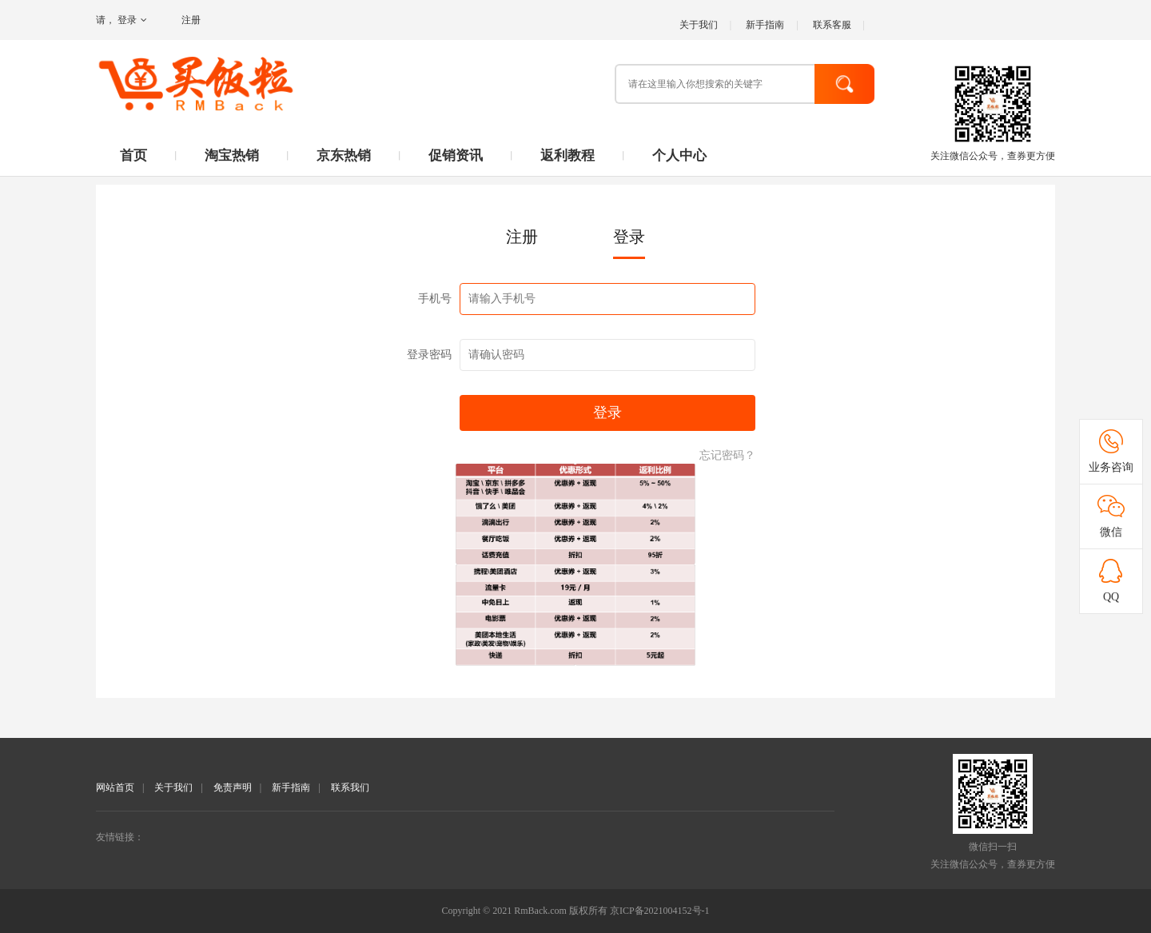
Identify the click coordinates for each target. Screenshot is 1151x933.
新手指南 (765, 24)
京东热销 (344, 155)
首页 (133, 155)
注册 (191, 20)
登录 (132, 20)
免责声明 (232, 787)
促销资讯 (455, 155)
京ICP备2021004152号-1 (660, 910)
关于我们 (698, 24)
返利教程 (567, 155)
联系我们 (350, 787)
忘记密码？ (727, 455)
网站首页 (115, 787)
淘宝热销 (232, 155)
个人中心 (679, 155)
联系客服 (832, 24)
